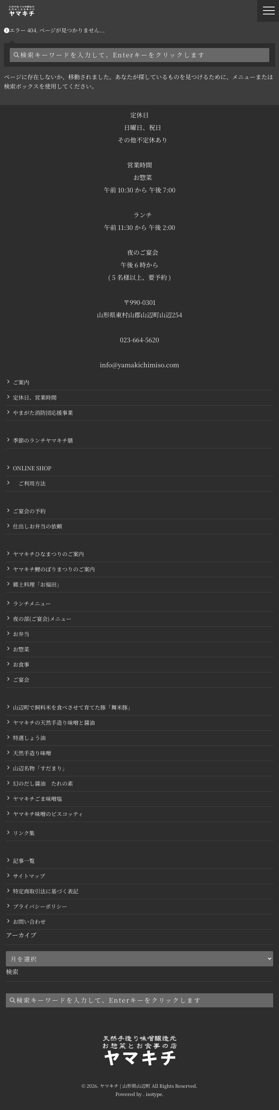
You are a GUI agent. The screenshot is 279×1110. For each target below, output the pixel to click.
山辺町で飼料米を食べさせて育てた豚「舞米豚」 (73, 708)
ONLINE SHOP (32, 468)
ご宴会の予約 (29, 511)
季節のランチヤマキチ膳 (43, 441)
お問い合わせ (29, 922)
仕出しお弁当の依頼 (37, 526)
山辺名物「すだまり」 (40, 768)
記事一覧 (24, 861)
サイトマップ (29, 876)
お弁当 (21, 634)
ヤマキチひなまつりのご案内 (48, 554)
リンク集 (24, 833)
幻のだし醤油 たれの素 (43, 784)
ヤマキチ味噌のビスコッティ (48, 814)
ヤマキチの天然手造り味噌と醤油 (54, 723)
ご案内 (21, 382)
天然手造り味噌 (32, 753)
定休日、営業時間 (35, 398)
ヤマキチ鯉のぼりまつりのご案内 (54, 569)
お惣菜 (21, 649)
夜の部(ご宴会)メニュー (42, 619)
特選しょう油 (29, 738)
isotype (154, 1094)
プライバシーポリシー (40, 907)
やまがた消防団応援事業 (43, 413)
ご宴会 (21, 680)
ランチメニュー (32, 604)
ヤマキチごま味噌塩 (37, 799)
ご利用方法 (29, 483)
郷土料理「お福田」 (37, 585)
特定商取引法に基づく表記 (45, 891)
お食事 (21, 665)
